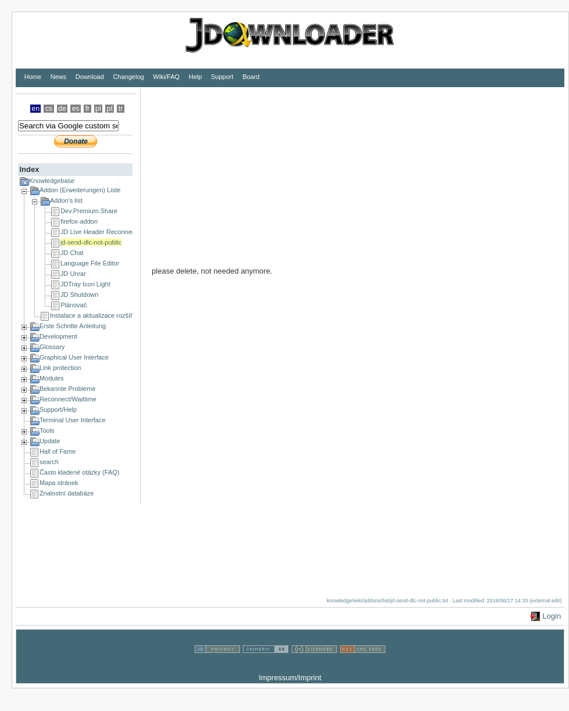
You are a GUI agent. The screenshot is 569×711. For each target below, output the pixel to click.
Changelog (128, 76)
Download (90, 76)
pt (110, 109)
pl (98, 109)
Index (29, 169)
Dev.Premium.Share (88, 210)
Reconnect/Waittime (68, 399)
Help (195, 76)
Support (222, 76)
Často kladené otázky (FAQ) (80, 472)
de (62, 109)
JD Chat (72, 252)
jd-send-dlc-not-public (90, 242)
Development (58, 336)
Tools (47, 430)
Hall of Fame (58, 451)
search (49, 461)
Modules (52, 378)
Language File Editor (90, 263)
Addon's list (66, 200)
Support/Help (58, 409)
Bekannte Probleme (68, 388)
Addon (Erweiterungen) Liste (80, 189)
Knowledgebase (51, 180)
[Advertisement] (314, 170)
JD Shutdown (79, 294)
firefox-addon (79, 221)
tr (121, 109)
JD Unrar (73, 273)
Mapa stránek (59, 482)
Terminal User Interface (73, 419)
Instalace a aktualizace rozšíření (95, 315)
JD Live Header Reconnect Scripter (110, 231)
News (59, 76)
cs (48, 109)
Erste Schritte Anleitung (73, 325)
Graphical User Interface (74, 357)
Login (551, 616)
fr (87, 109)
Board (250, 76)
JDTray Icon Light (85, 284)
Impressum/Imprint (290, 677)
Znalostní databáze (67, 493)
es (76, 109)
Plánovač (73, 304)
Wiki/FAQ (166, 76)
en (35, 109)
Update (50, 440)
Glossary (52, 346)
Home (32, 76)
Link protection (60, 367)
